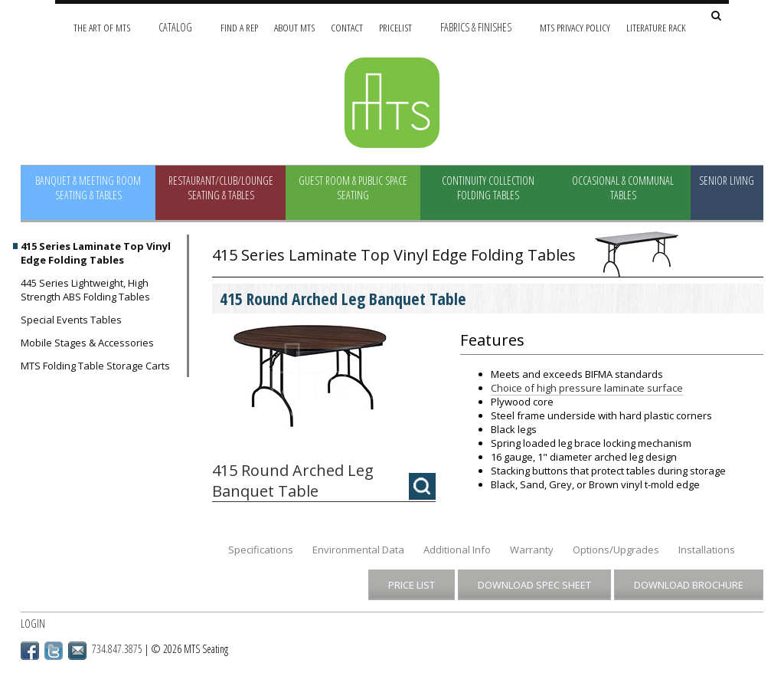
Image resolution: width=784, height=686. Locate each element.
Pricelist (395, 27)
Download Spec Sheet (534, 585)
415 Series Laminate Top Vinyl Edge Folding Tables (96, 253)
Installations (706, 549)
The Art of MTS (102, 27)
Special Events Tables (71, 320)
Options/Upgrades (616, 549)
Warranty (532, 549)
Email (77, 651)
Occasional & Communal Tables (623, 187)
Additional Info (457, 549)
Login (33, 623)
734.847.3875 (117, 649)
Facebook (30, 651)
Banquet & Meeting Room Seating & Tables (88, 187)
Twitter (53, 651)
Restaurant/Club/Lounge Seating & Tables (220, 187)
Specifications (260, 549)
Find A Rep (239, 27)
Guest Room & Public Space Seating (353, 187)
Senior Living (726, 180)
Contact (347, 27)
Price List (411, 585)
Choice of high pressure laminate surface (587, 388)
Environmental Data (358, 549)
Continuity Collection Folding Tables (488, 187)
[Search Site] (716, 16)
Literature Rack (656, 27)
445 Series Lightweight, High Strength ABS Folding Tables (85, 290)
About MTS (294, 27)
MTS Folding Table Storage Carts (95, 366)
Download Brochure (688, 585)
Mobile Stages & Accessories (87, 343)
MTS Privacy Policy (575, 27)
